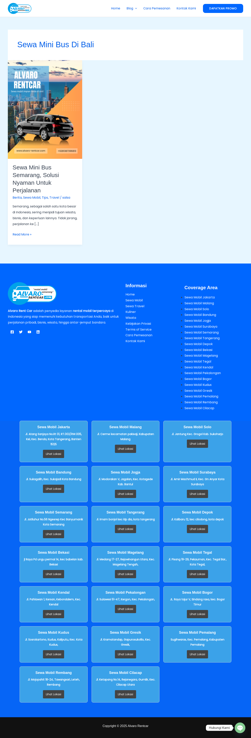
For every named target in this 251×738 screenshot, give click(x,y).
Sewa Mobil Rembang (201, 402)
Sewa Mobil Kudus (198, 385)
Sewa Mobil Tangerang (202, 338)
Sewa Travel (135, 306)
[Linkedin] (38, 332)
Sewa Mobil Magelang (201, 355)
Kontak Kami (186, 8)
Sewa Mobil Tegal (198, 361)
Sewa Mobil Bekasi (198, 350)
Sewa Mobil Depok (199, 344)
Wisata (131, 317)
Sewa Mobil (31, 197)
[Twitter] (21, 332)
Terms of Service (139, 329)
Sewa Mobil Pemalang (201, 396)
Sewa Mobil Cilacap (199, 408)
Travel (54, 197)
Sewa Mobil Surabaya (201, 326)
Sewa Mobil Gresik (198, 390)
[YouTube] (29, 332)
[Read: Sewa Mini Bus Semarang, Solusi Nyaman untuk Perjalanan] (45, 109)
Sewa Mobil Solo (197, 309)
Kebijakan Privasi (138, 323)
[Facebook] (12, 332)
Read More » (22, 234)
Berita (17, 197)
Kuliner (131, 312)
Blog (131, 8)
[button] (135, 8)
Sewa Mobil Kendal (199, 367)
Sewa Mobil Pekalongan (203, 373)
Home (115, 8)
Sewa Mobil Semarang (202, 332)
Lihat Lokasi (53, 454)
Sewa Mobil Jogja (198, 320)
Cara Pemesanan (156, 8)
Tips (45, 197)
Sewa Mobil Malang (199, 303)
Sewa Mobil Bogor (198, 379)
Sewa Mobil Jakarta (200, 297)
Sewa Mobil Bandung (200, 315)
